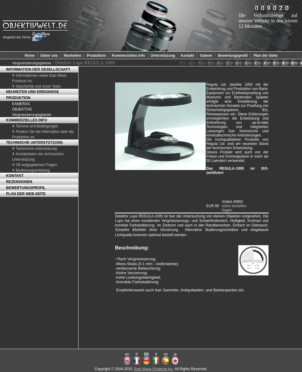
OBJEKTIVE (22, 109)
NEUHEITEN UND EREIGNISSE (32, 92)
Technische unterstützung (36, 148)
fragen (227, 210)
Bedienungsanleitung (33, 170)
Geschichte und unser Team (38, 86)
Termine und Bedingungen (37, 126)
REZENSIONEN (19, 182)
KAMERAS (21, 104)
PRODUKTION (18, 98)
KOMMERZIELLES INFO (26, 120)
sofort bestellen (234, 206)
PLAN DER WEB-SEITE (26, 194)
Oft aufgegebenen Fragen (36, 165)
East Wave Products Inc (153, 369)
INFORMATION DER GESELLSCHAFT (38, 69)
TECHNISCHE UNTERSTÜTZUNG (34, 142)
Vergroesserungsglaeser (31, 63)
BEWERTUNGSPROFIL (26, 188)
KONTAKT (15, 176)
